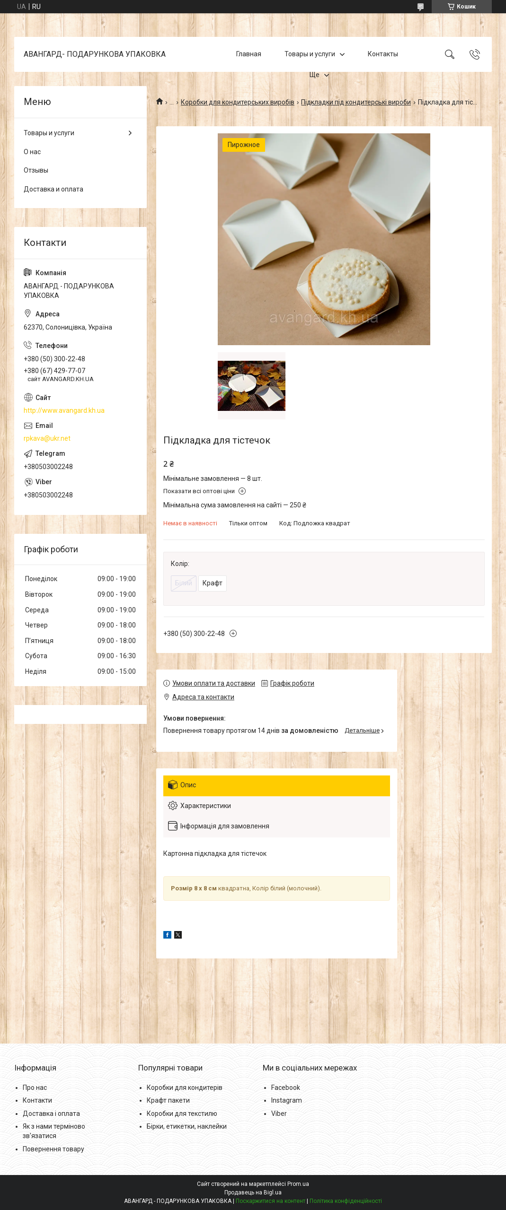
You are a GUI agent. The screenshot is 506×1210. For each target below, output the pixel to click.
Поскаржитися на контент (270, 1201)
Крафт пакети (168, 1100)
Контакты (383, 54)
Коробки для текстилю (182, 1113)
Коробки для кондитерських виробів (237, 102)
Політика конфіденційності (346, 1201)
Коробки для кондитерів (184, 1087)
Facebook (285, 1087)
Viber (279, 1113)
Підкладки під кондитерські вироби (356, 102)
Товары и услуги (309, 54)
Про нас (35, 1087)
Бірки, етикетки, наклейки (187, 1126)
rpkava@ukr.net (47, 438)
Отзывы (36, 170)
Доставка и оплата (53, 189)
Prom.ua (298, 1184)
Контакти (37, 1100)
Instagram (286, 1100)
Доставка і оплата (51, 1113)
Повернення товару (53, 1149)
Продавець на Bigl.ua (253, 1192)
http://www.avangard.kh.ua (64, 410)
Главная (248, 54)
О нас (32, 152)
